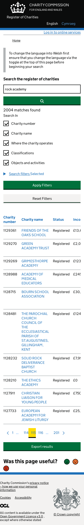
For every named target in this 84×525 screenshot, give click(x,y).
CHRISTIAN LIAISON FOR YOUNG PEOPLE (34, 397)
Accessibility (23, 498)
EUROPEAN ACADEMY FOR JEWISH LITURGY (35, 415)
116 (40, 434)
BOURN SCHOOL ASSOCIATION (35, 294)
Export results (42, 446)
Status (58, 219)
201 (56, 434)
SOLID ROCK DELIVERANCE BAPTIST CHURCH (33, 365)
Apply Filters (42, 185)
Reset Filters (42, 198)
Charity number (23, 123)
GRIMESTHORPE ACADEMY (35, 263)
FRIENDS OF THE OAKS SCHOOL (35, 232)
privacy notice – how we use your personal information (24, 486)
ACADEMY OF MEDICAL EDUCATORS (32, 278)
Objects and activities (28, 163)
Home (16, 40)
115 (33, 434)
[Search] (42, 89)
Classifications (22, 153)
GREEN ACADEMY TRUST (35, 246)
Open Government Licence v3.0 (21, 516)
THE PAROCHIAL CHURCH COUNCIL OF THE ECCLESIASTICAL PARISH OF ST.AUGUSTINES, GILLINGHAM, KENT (35, 332)
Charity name (21, 133)
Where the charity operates (32, 143)
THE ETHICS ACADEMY (31, 382)
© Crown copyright (67, 514)
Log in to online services (62, 32)
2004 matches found (21, 110)
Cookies (5, 498)
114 (26, 434)
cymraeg (68, 24)
